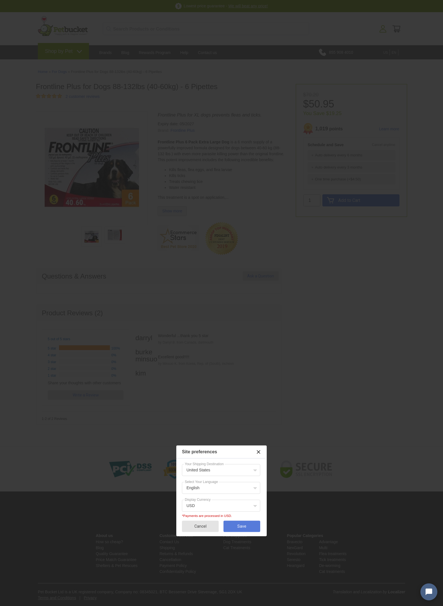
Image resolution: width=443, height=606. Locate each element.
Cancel (200, 526)
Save (241, 526)
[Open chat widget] (428, 591)
